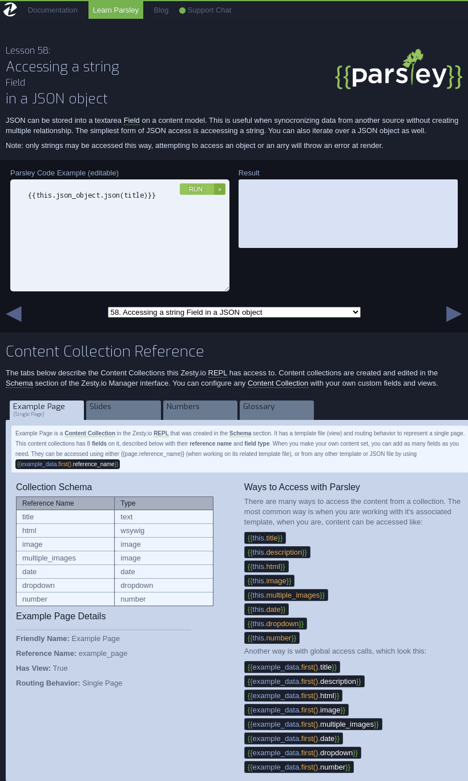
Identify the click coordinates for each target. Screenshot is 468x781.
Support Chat (205, 10)
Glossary (277, 410)
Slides (124, 410)
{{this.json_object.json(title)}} (119, 235)
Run (196, 189)
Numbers (201, 410)
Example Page (47, 410)
